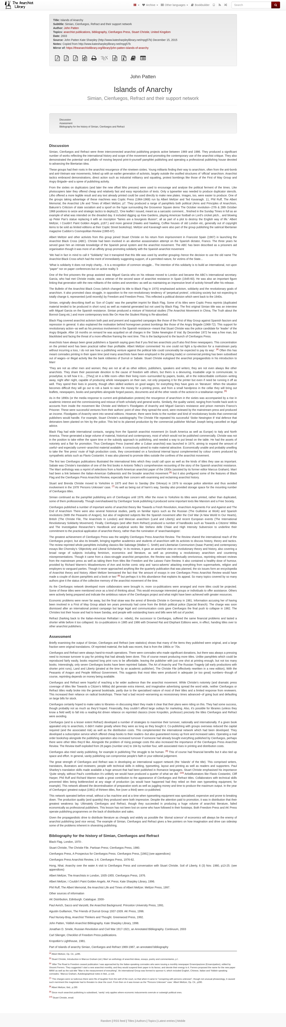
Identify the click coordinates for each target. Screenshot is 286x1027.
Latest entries (166, 1020)
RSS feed (119, 1020)
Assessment (65, 123)
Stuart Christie (140, 32)
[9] (166, 751)
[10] (182, 773)
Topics (152, 1020)
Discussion (65, 119)
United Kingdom (161, 32)
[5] (225, 391)
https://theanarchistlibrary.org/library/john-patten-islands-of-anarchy (107, 47)
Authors (141, 1020)
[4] (217, 349)
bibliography (99, 32)
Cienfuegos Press (119, 32)
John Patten (71, 28)
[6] (170, 472)
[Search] (252, 5)
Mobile (181, 1020)
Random (106, 1020)
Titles (131, 1020)
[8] (119, 576)
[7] (113, 486)
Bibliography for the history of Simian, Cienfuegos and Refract (92, 126)
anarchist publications (77, 32)
